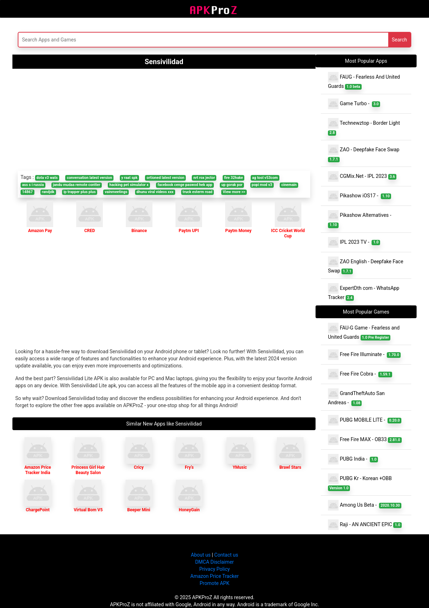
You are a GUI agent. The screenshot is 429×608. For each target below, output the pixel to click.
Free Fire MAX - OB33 (365, 439)
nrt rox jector (204, 177)
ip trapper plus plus (79, 192)
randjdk (48, 192)
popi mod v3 (262, 184)
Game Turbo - (354, 103)
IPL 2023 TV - (354, 242)
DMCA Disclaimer (214, 562)
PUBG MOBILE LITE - (364, 420)
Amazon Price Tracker (214, 576)
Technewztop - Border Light (364, 127)
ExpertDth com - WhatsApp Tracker (363, 292)
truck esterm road (197, 192)
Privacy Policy (214, 569)
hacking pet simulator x (129, 184)
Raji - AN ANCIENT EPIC (365, 524)
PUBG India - (353, 459)
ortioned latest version (165, 177)
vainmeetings (116, 192)
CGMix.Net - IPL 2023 (362, 176)
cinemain (288, 184)
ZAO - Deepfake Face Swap (364, 153)
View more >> (234, 192)
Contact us (226, 555)
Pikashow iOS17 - (359, 196)
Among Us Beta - (364, 505)
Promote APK (214, 583)
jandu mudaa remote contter (76, 184)
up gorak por (232, 184)
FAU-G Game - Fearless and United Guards (364, 331)
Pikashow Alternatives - (361, 219)
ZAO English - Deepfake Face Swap (365, 265)
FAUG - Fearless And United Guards (364, 81)
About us (201, 555)
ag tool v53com (265, 177)
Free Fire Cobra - (360, 374)
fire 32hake (233, 177)
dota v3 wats (47, 177)
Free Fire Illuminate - (364, 354)
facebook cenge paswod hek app (185, 184)
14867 (27, 192)
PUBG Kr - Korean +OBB (360, 482)
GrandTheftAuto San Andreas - (356, 397)
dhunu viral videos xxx (154, 192)
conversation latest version (89, 177)
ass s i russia (33, 184)
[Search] (145, 40)
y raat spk (129, 177)
